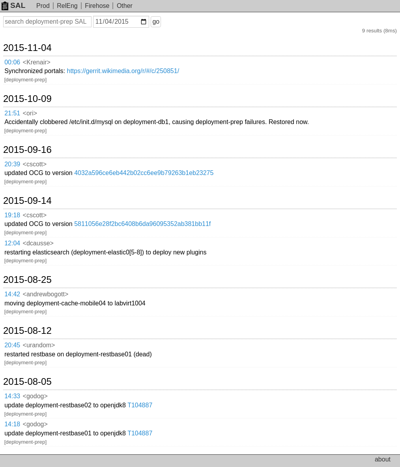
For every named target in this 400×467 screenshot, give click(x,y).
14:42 (12, 294)
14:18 (12, 424)
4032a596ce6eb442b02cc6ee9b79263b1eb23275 (143, 172)
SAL (13, 5)
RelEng (67, 5)
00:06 (12, 62)
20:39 (12, 164)
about (383, 459)
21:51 (12, 113)
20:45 (12, 345)
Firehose (97, 5)
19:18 (12, 215)
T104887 (139, 405)
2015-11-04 (27, 48)
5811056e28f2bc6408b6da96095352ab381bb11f (142, 223)
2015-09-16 (27, 150)
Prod (43, 5)
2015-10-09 (27, 99)
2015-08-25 (27, 280)
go (155, 21)
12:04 (12, 243)
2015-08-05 (27, 381)
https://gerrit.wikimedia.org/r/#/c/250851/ (123, 71)
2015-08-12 (27, 331)
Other (125, 5)
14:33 (12, 396)
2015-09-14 (27, 201)
